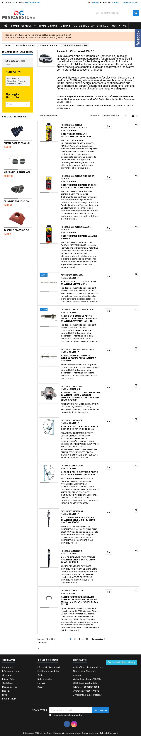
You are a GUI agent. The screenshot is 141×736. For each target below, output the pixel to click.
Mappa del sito (9, 686)
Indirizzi (41, 683)
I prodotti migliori (14, 116)
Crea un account (130, 2)
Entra (116, 2)
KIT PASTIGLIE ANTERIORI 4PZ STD (18, 172)
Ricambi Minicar (47, 25)
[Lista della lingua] (95, 2)
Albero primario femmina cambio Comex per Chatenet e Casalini (78, 358)
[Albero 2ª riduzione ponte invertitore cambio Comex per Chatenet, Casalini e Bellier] (49, 310)
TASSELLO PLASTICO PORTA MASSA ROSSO (18, 230)
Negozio (6, 690)
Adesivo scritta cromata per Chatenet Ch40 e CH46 (78, 282)
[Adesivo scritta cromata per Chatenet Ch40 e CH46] (49, 275)
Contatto (6, 2)
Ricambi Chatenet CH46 (17, 52)
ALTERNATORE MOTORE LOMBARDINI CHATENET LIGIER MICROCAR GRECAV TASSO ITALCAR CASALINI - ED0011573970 (80, 396)
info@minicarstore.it (91, 694)
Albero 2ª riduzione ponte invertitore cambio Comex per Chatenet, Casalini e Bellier (79, 318)
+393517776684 (32, 2)
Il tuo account (47, 660)
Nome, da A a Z (116, 116)
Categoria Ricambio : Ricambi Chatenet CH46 (16, 81)
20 (87, 639)
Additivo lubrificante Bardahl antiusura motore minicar (79, 186)
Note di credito (44, 679)
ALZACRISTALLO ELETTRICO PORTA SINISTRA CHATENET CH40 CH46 (79, 473)
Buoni (40, 686)
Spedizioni (7, 667)
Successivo (99, 639)
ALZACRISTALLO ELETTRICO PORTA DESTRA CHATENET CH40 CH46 (79, 428)
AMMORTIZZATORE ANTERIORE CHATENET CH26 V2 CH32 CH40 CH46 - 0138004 (78, 520)
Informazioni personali (48, 667)
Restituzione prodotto (48, 671)
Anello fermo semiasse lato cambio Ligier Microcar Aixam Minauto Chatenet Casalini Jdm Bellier (80, 600)
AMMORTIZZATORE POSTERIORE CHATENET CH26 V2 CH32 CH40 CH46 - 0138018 (78, 560)
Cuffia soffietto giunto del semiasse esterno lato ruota (18, 143)
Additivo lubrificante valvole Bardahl (79, 237)
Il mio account (9, 698)
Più (109, 126)
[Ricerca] (116, 13)
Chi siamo (102, 25)
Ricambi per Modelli (22, 25)
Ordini (40, 675)
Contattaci (119, 25)
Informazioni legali (11, 671)
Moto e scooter (83, 25)
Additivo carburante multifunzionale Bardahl (76, 135)
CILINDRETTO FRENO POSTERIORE (18, 201)
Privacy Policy (9, 679)
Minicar (65, 25)
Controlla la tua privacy (121, 662)
